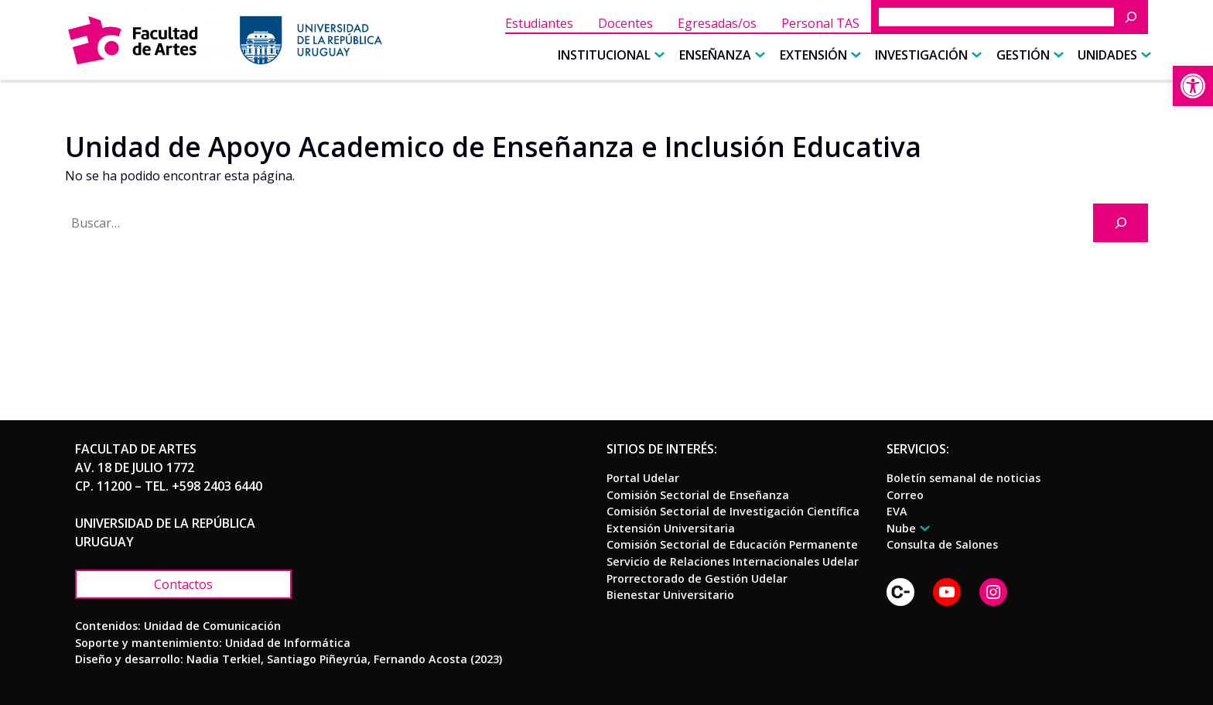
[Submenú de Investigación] (975, 55)
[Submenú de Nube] (922, 528)
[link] (1193, 86)
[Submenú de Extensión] (854, 55)
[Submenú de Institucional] (657, 55)
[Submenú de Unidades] (1144, 55)
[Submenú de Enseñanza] (758, 55)
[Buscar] (1135, 17)
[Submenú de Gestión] (1057, 55)
